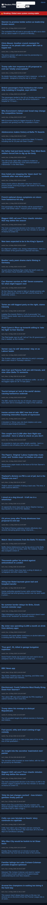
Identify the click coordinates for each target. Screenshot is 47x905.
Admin (43, 2)
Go (28, 6)
